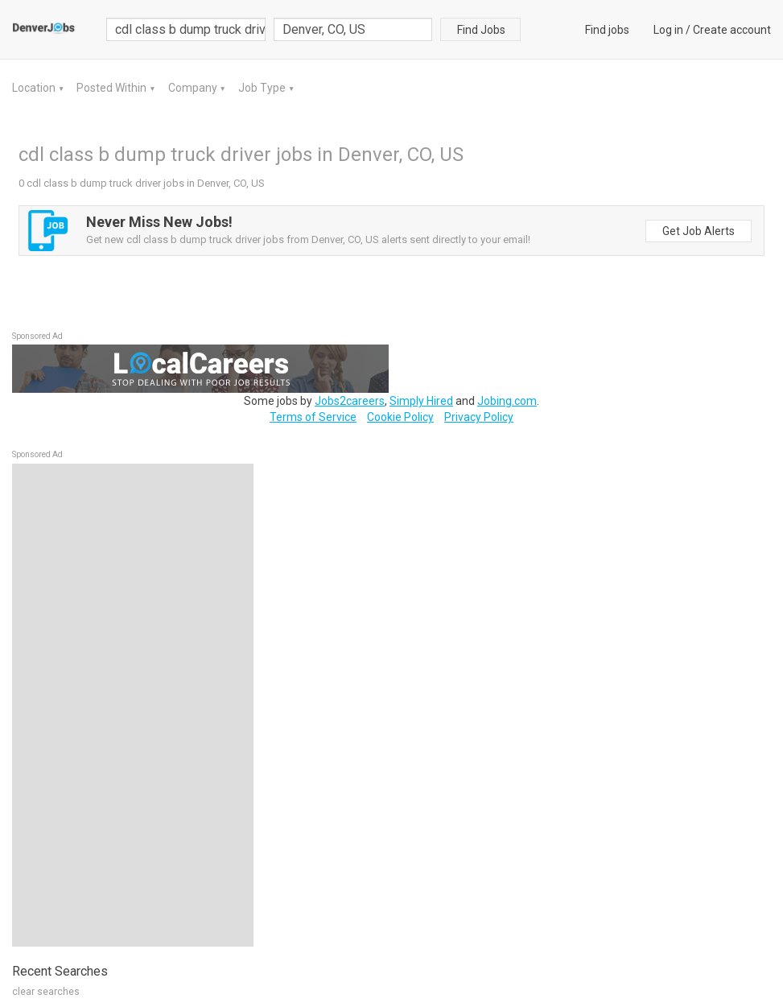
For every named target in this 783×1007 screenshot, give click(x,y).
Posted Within (112, 87)
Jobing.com (507, 400)
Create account (732, 29)
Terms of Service (313, 417)
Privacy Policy (478, 417)
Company (194, 87)
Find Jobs (481, 29)
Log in (668, 29)
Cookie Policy (400, 417)
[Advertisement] (132, 705)
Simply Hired (421, 400)
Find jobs (607, 29)
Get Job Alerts (698, 231)
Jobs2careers (350, 400)
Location (35, 87)
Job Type (263, 87)
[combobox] (353, 29)
